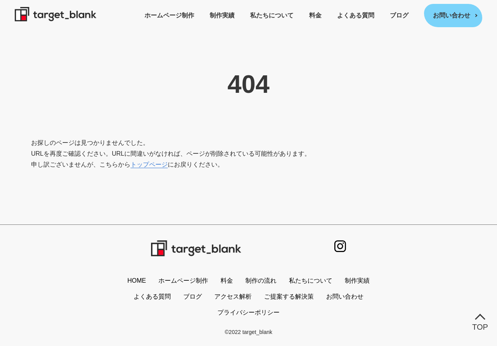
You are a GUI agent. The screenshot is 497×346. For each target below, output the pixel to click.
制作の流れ (260, 280)
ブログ (399, 15)
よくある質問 (355, 15)
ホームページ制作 (169, 15)
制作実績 (222, 15)
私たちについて (272, 15)
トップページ (149, 164)
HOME (136, 280)
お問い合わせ (451, 15)
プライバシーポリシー (248, 312)
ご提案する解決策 (289, 296)
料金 (315, 15)
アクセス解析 (233, 296)
